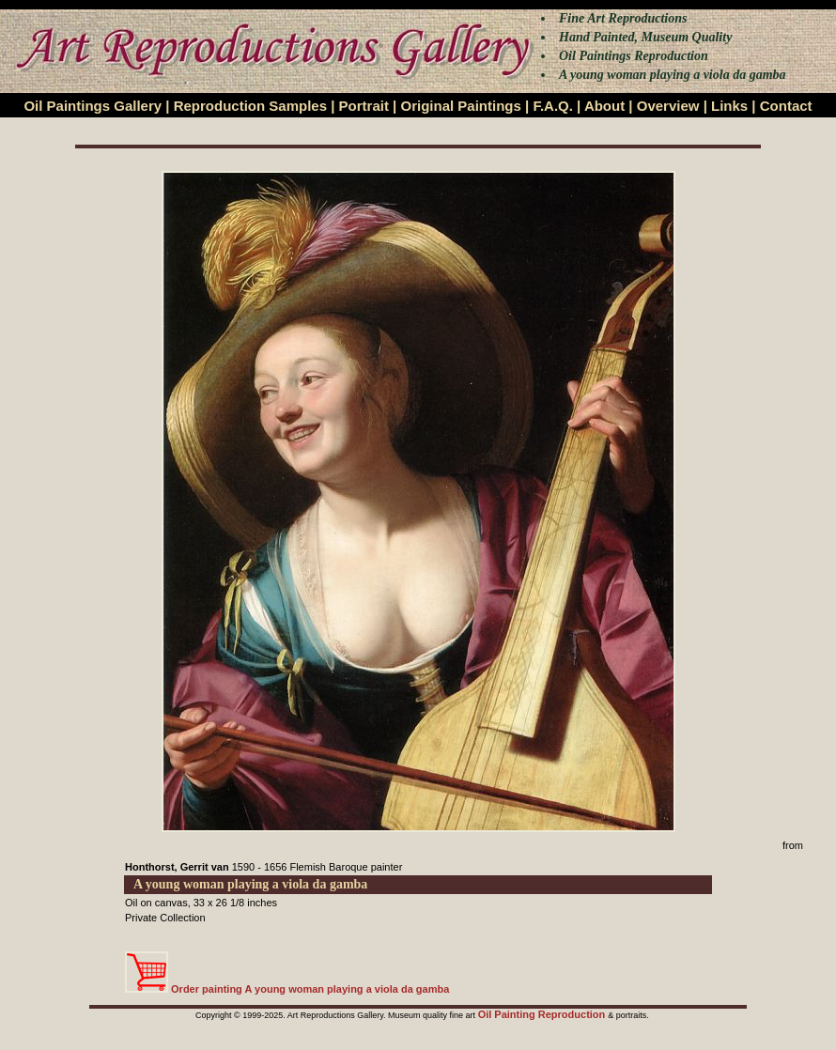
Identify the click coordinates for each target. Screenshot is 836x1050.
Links (729, 106)
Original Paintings (460, 106)
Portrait (364, 106)
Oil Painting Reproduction (543, 1014)
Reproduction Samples (250, 106)
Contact (786, 106)
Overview (668, 106)
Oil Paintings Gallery (92, 106)
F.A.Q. (553, 106)
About (604, 106)
